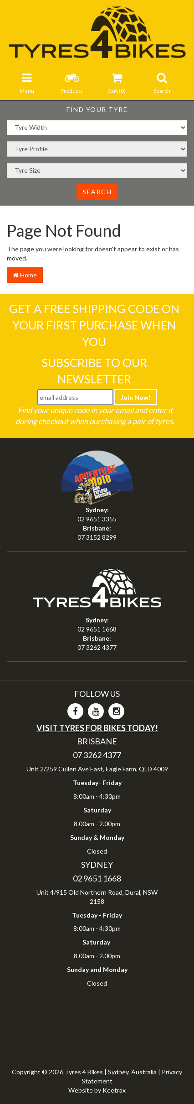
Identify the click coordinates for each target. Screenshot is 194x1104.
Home (25, 275)
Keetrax (114, 1090)
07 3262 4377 (97, 647)
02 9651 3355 (97, 519)
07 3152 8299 (97, 537)
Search (97, 192)
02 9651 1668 (97, 629)
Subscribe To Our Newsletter (94, 371)
